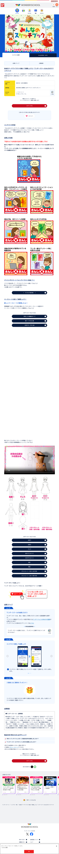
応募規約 (41, 63)
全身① (29, 540)
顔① (29, 562)
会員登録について (34, 839)
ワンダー (29, 116)
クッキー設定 (5, 847)
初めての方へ (22, 839)
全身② (29, 544)
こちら (32, 623)
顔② (29, 566)
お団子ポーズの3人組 (29, 325)
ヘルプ (31, 842)
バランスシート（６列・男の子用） (29, 575)
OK (29, 851)
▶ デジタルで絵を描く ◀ (29, 292)
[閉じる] (56, 846)
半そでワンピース (29, 558)
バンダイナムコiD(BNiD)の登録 (41, 619)
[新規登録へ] (53, 4)
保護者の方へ (22, 842)
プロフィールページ (13, 747)
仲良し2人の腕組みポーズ (29, 316)
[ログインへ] (56, 4)
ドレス (29, 549)
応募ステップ (16, 63)
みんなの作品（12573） (43, 55)
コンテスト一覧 (14, 804)
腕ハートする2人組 (29, 320)
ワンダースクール (5, 804)
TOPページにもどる (31, 800)
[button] (51, 656)
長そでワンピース (29, 553)
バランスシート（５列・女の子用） (29, 571)
